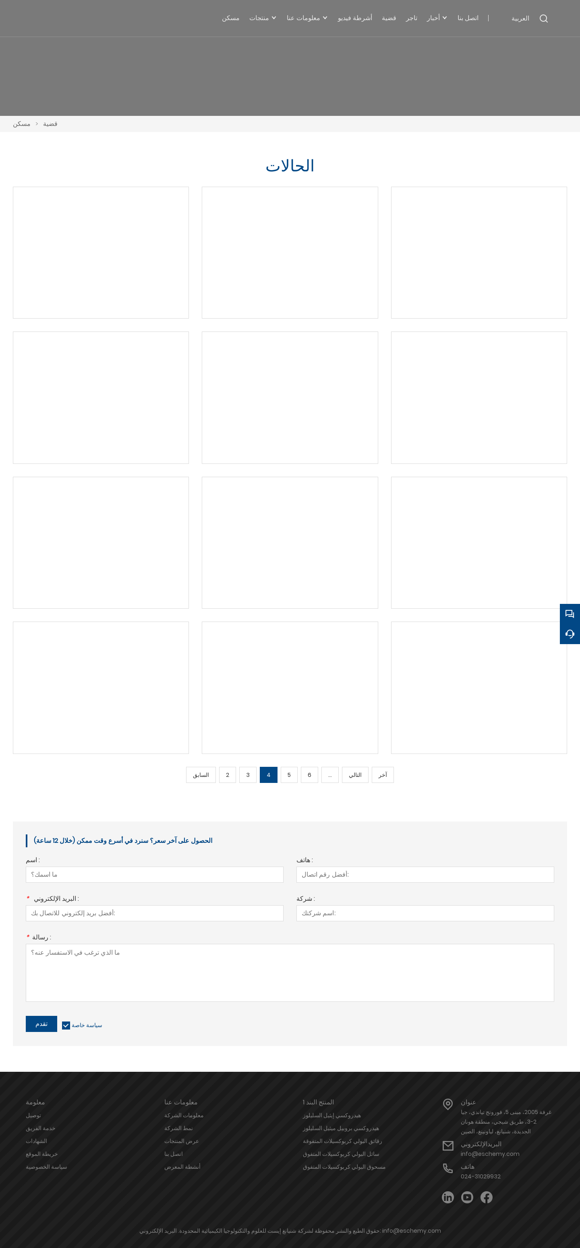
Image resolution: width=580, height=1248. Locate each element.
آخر (383, 775)
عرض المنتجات (181, 1141)
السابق (201, 775)
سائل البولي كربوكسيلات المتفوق (341, 1154)
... (330, 775)
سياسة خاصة (87, 1025)
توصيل (33, 1115)
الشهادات (36, 1141)
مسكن (22, 123)
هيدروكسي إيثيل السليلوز (332, 1115)
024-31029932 (481, 1176)
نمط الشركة (178, 1128)
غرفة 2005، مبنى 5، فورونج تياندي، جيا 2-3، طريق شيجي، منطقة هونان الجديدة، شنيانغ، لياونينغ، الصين (506, 1121)
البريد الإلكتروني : (52, 899)
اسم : (33, 861)
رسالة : (38, 938)
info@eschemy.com (490, 1154)
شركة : (305, 899)
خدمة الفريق (41, 1128)
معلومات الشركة (184, 1115)
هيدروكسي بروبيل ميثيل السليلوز (341, 1128)
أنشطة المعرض (182, 1167)
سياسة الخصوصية (46, 1167)
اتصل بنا (173, 1154)
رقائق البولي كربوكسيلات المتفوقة (342, 1141)
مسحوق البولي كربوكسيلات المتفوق (344, 1167)
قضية (50, 123)
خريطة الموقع (42, 1154)
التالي (355, 775)
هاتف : (304, 861)
